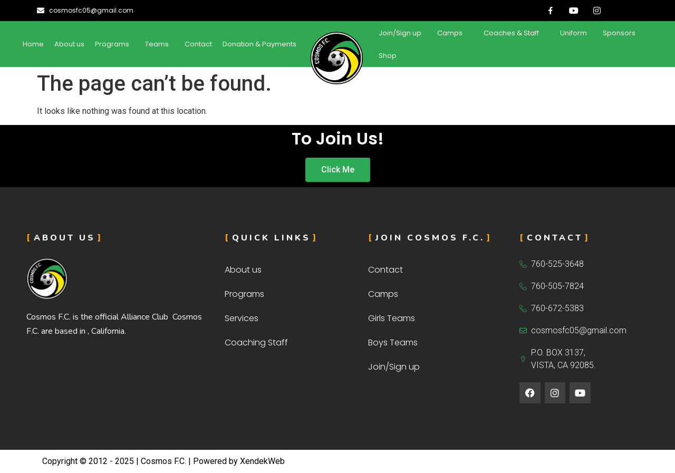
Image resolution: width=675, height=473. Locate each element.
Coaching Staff (256, 342)
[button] (115, 44)
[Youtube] (574, 10)
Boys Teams (393, 342)
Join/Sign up (400, 33)
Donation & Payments (259, 44)
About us (69, 44)
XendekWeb (262, 461)
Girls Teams (391, 318)
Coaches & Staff (511, 33)
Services (241, 318)
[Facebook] (550, 10)
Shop (388, 56)
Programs (112, 44)
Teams (157, 44)
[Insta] (597, 10)
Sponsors (619, 33)
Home (33, 44)
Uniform (573, 33)
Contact (198, 44)
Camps (449, 33)
